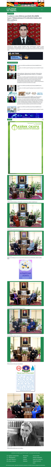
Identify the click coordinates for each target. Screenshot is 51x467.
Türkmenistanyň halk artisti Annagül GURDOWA (15, 420)
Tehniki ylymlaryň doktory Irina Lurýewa (14, 336)
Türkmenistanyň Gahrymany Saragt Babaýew (15, 363)
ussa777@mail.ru (11, 459)
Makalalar (25, 461)
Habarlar (25, 459)
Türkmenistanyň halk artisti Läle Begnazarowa (15, 229)
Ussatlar (9, 119)
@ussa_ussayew (11, 461)
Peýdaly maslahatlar (37, 457)
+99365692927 (11, 457)
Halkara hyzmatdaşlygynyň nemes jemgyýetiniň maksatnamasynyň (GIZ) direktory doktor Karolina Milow (24, 258)
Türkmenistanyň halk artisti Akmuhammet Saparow (16, 308)
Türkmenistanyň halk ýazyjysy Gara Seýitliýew (15, 448)
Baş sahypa (25, 455)
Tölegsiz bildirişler (37, 461)
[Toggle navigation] (41, 10)
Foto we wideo (36, 455)
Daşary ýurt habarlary (38, 459)
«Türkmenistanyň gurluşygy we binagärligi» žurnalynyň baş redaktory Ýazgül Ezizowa (22, 201)
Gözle (34, 463)
